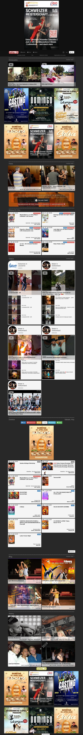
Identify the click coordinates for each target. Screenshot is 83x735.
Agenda (23, 52)
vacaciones (52, 422)
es (67, 52)
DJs (32, 55)
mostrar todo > (70, 59)
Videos (35, 52)
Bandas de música (44, 55)
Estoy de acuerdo (45, 734)
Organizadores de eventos (60, 55)
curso (45, 422)
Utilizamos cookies (37, 734)
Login (71, 52)
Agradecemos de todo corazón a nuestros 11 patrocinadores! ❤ (41, 204)
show (39, 422)
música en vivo (31, 422)
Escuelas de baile (21, 55)
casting (59, 422)
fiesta (23, 422)
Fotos (29, 52)
